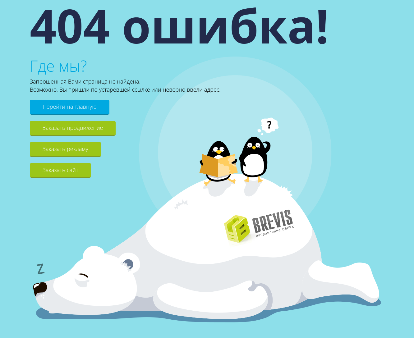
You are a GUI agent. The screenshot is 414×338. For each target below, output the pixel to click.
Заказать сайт (60, 170)
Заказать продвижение (73, 127)
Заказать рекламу (65, 149)
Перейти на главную (70, 106)
